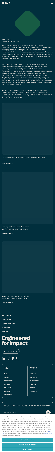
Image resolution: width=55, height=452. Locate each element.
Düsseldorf (34, 381)
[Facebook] (13, 358)
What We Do (6, 319)
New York (7, 388)
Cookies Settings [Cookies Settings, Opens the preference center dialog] (27, 449)
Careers (5, 331)
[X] (17, 358)
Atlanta (7, 384)
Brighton (33, 377)
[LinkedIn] (3, 358)
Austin (6, 377)
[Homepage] (6, 3)
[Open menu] (52, 3)
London (33, 374)
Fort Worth (8, 381)
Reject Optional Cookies (27, 444)
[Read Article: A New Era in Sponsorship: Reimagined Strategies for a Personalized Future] (7, 302)
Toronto (33, 388)
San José (33, 384)
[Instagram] (8, 358)
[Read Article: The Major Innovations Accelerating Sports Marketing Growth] (7, 164)
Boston (7, 391)
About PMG (6, 315)
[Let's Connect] (11, 351)
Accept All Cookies (27, 440)
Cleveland (8, 395)
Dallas (6, 374)
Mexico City (34, 391)
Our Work (6, 327)
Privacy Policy (48, 433)
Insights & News (8, 323)
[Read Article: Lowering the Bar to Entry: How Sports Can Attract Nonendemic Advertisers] (7, 233)
